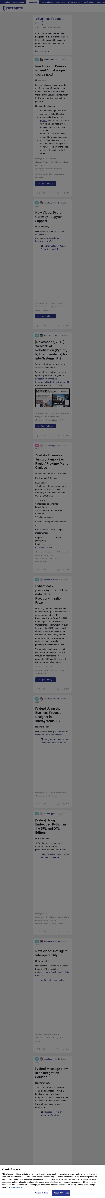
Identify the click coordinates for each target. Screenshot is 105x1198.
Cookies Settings (41, 1193)
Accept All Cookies (61, 1193)
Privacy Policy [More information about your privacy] (16, 1187)
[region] (52, 1181)
